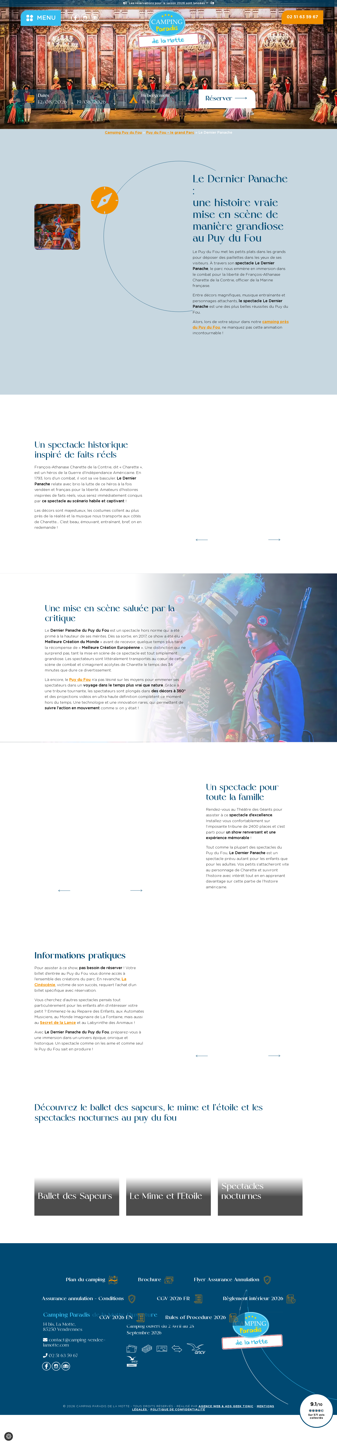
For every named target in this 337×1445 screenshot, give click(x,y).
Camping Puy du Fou (123, 132)
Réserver (226, 98)
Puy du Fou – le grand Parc (170, 132)
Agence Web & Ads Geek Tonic (226, 1406)
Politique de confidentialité (177, 1409)
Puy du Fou (80, 680)
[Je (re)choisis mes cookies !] (8, 1436)
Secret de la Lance (58, 1023)
